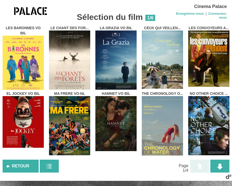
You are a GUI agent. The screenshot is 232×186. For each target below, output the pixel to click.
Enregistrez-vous (190, 14)
